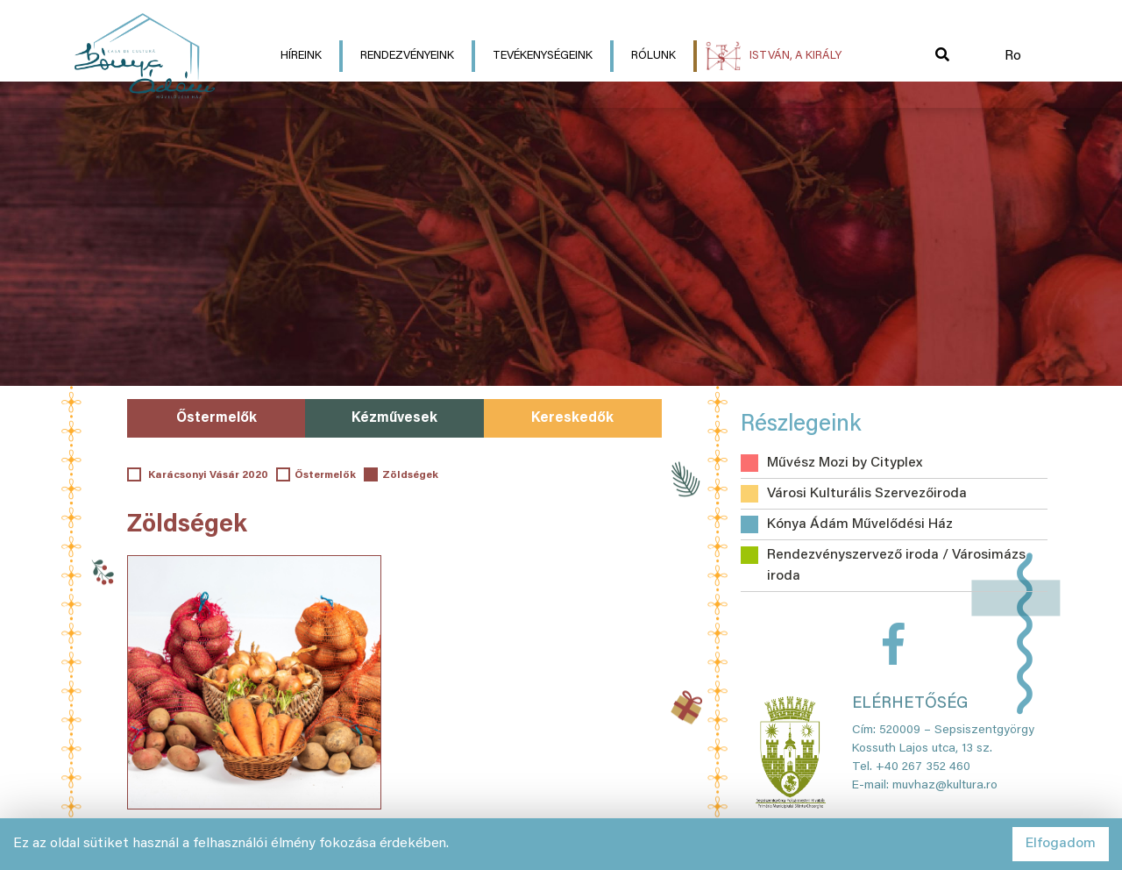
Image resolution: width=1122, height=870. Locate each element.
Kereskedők (572, 418)
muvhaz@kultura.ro (945, 786)
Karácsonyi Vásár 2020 (207, 475)
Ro (1013, 56)
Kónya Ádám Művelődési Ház (860, 524)
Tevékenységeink (543, 55)
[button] (942, 56)
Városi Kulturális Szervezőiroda (867, 494)
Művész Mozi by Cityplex (844, 463)
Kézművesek (394, 418)
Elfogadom (1061, 844)
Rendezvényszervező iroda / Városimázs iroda (896, 565)
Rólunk (653, 55)
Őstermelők (216, 418)
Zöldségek (410, 475)
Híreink (301, 55)
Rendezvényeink (407, 55)
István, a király (795, 55)
